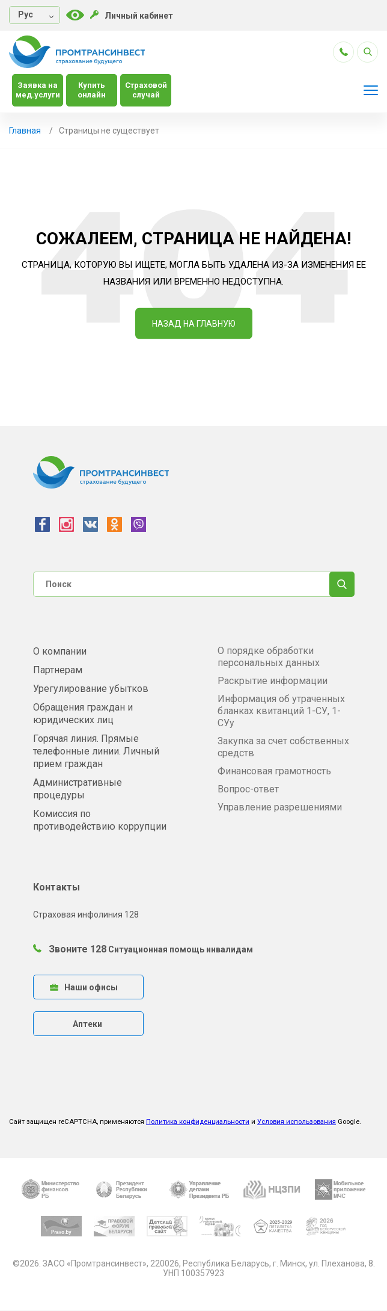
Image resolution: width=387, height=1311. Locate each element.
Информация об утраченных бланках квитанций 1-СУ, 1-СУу (281, 711)
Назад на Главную (194, 324)
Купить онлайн (92, 90)
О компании (60, 651)
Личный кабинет (131, 15)
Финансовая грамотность (274, 771)
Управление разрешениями (280, 807)
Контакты (56, 887)
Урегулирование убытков (90, 688)
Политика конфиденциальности (197, 1122)
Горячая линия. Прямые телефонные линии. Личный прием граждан (96, 751)
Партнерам (57, 670)
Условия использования (296, 1122)
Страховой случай (146, 90)
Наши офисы (84, 987)
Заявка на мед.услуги (38, 90)
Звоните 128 (69, 949)
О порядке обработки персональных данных (269, 656)
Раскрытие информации (273, 680)
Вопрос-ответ (248, 789)
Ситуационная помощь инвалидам (180, 949)
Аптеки (87, 1024)
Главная (25, 130)
